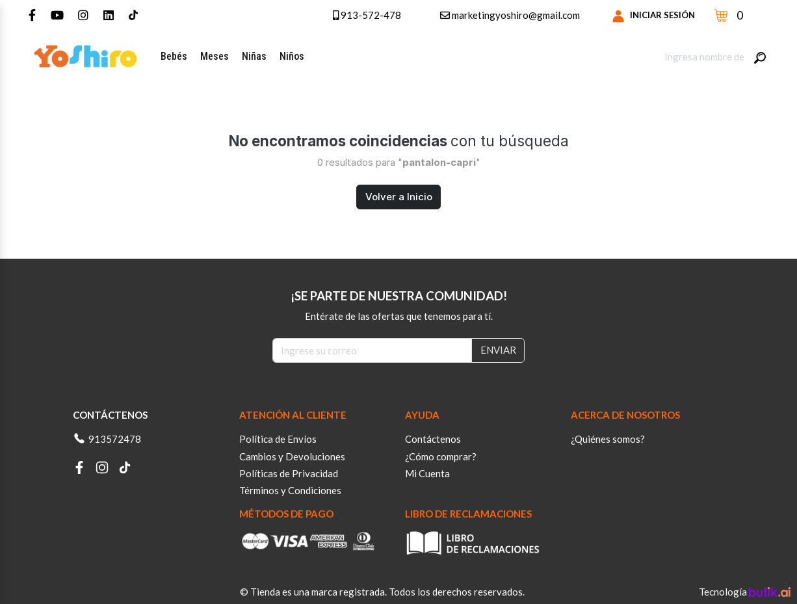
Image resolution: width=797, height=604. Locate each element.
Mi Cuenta (427, 473)
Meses (214, 56)
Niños (292, 56)
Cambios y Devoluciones (292, 456)
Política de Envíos (278, 439)
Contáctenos (433, 439)
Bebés (174, 56)
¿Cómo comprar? (441, 456)
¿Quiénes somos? (608, 439)
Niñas (254, 56)
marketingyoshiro (510, 15)
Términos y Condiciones (290, 490)
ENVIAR (498, 350)
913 (361, 15)
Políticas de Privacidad (288, 473)
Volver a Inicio (398, 196)
